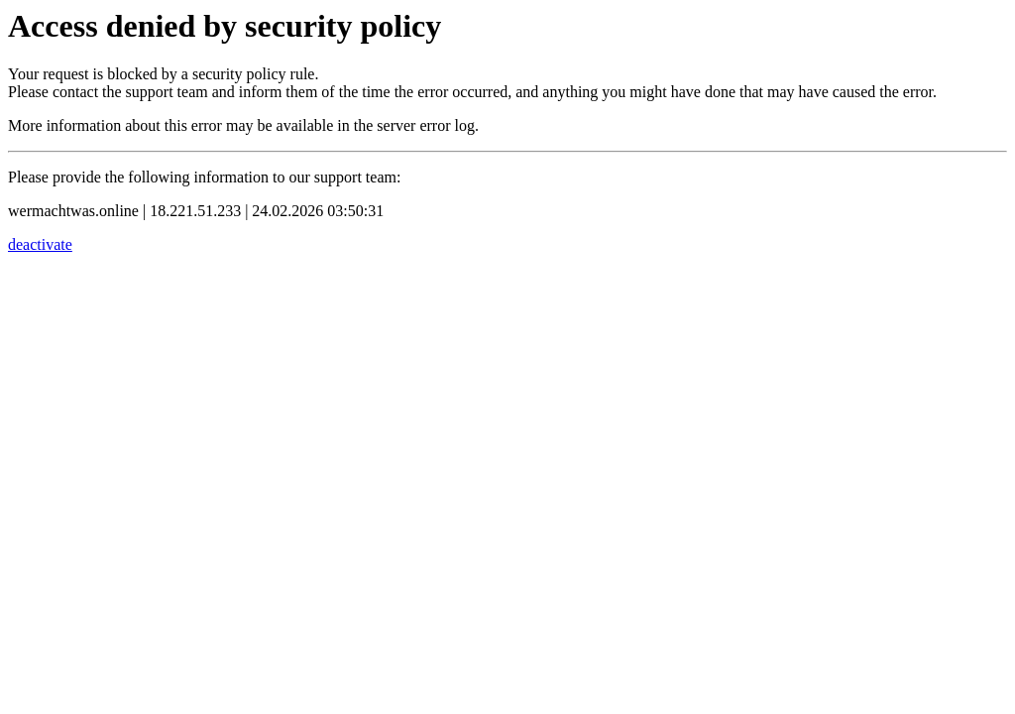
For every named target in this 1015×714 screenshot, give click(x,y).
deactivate (40, 244)
